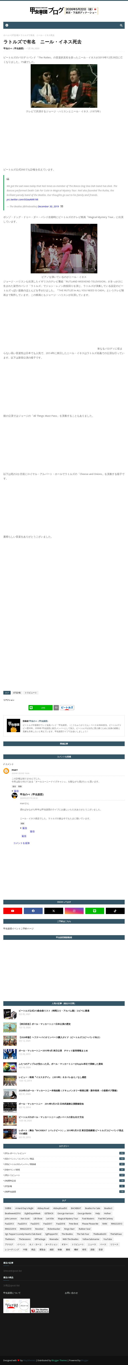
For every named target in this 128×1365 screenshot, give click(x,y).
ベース (103, 1244)
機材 (76, 1249)
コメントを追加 (21, 843)
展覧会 (43, 1249)
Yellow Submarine (90, 1239)
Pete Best (73, 1223)
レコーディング (12, 1249)
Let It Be (50, 1218)
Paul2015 (35, 1223)
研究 (84, 1249)
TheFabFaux (116, 1234)
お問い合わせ (71, 1292)
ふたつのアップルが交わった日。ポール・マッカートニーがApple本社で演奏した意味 (61, 1063)
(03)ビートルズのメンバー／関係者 (64, 1164)
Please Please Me (90, 1223)
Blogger (84, 1360)
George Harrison (66, 1213)
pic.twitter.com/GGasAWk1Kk (22, 199)
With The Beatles (70, 1239)
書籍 (68, 1249)
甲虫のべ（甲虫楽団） (14, 48)
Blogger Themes (59, 1360)
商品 (33, 1249)
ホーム (6, 35)
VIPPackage (40, 1239)
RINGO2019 (25, 1228)
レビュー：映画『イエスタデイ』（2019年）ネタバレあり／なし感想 (52, 1077)
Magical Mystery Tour (68, 1218)
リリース (114, 1244)
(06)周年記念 (64, 1180)
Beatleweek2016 (12, 1213)
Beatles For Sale (92, 1208)
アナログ (9, 1244)
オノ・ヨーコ (35, 1244)
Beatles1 (108, 1208)
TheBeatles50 (99, 1234)
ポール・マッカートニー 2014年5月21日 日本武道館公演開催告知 (51, 1103)
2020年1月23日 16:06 (20, 773)
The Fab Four (83, 1234)
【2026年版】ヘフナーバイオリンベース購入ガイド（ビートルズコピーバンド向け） (60, 1037)
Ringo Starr (69, 1228)
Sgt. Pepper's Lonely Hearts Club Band (23, 1234)
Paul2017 (48, 1223)
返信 (14, 786)
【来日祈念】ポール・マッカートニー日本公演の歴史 (45, 1023)
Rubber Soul (84, 1228)
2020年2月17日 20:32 (29, 798)
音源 (101, 1249)
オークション (52, 1244)
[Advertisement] (28, 1334)
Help (98, 1213)
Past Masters (88, 1218)
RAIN (104, 1223)
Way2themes (29, 1360)
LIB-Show (38, 1218)
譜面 (92, 1249)
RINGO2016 (10, 1228)
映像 (60, 1249)
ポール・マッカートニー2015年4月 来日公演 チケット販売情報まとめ (53, 1050)
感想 (52, 1249)
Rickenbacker (54, 1228)
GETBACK (48, 1213)
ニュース (92, 1244)
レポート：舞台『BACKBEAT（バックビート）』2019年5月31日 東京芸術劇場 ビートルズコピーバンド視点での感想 (71, 1132)
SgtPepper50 (51, 1234)
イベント (21, 1244)
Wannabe (54, 1239)
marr (15, 769)
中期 (25, 1249)
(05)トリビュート (64, 1175)
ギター (65, 1244)
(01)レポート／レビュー (64, 1153)
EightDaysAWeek (32, 1213)
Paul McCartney (105, 1218)
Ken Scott (25, 1218)
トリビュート (31, 692)
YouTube (108, 1239)
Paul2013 (9, 1223)
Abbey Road (43, 1208)
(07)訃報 (15, 35)
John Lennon (11, 1218)
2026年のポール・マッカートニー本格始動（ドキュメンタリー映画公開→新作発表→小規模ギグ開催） (69, 1090)
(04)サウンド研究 (64, 1169)
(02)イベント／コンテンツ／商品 (64, 1158)
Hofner (107, 1213)
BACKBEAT (76, 1208)
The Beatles (67, 1234)
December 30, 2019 (48, 206)
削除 (20, 786)
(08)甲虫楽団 (64, 1191)
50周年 (8, 1208)
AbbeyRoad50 (60, 1208)
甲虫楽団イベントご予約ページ (18, 928)
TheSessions (24, 1239)
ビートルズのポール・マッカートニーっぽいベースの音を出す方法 (51, 1117)
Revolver (39, 1228)
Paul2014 (22, 1223)
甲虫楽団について (12, 1292)
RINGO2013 (116, 1223)
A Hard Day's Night (24, 1208)
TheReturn (10, 1239)
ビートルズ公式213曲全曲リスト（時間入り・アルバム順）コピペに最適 (54, 1010)
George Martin (84, 1213)
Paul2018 (60, 1223)
